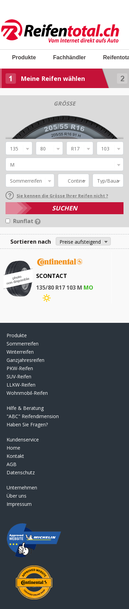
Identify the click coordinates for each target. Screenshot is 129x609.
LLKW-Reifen (21, 384)
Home (13, 447)
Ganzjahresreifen (25, 360)
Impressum (19, 504)
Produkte (24, 57)
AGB (12, 464)
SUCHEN (64, 208)
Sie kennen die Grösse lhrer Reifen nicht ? (57, 195)
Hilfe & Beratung (25, 408)
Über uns (16, 495)
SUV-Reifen (19, 376)
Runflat (27, 221)
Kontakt (15, 456)
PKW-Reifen (20, 368)
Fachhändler (69, 57)
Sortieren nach (30, 241)
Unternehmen (22, 487)
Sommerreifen (23, 343)
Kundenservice (23, 439)
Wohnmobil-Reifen (27, 393)
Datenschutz (21, 472)
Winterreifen (20, 352)
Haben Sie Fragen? (27, 424)
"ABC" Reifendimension (33, 416)
